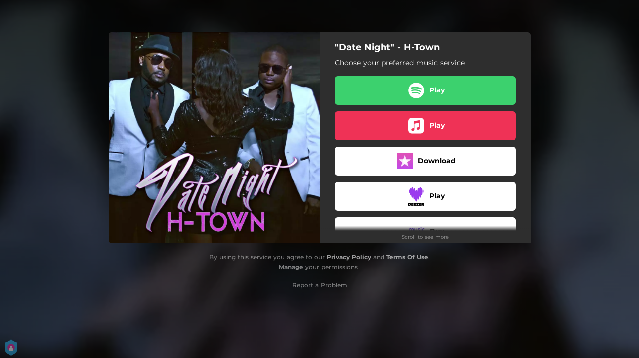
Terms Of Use (407, 257)
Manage (291, 266)
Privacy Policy (349, 257)
